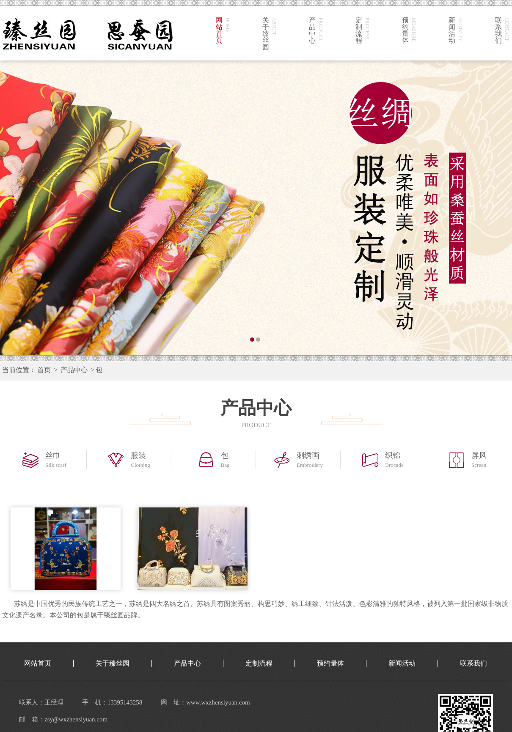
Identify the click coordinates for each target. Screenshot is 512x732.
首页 (44, 369)
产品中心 (74, 369)
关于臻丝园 (112, 663)
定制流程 (259, 663)
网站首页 (37, 663)
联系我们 (473, 663)
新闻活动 (402, 663)
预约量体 (330, 663)
